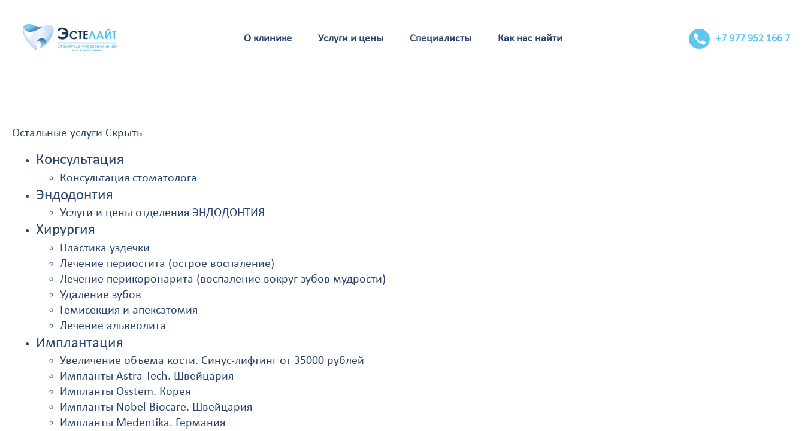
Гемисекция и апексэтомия (129, 311)
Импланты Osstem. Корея (125, 392)
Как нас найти (530, 38)
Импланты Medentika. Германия (142, 423)
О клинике (268, 38)
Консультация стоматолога (128, 178)
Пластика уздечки (105, 248)
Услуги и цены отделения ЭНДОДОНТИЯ (162, 213)
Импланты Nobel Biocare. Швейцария (156, 408)
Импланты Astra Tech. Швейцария (147, 377)
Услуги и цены (350, 38)
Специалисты (440, 38)
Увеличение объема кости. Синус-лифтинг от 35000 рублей (212, 361)
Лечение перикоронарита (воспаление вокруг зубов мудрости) (223, 280)
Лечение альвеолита (113, 326)
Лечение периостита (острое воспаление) (167, 264)
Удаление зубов (100, 295)
